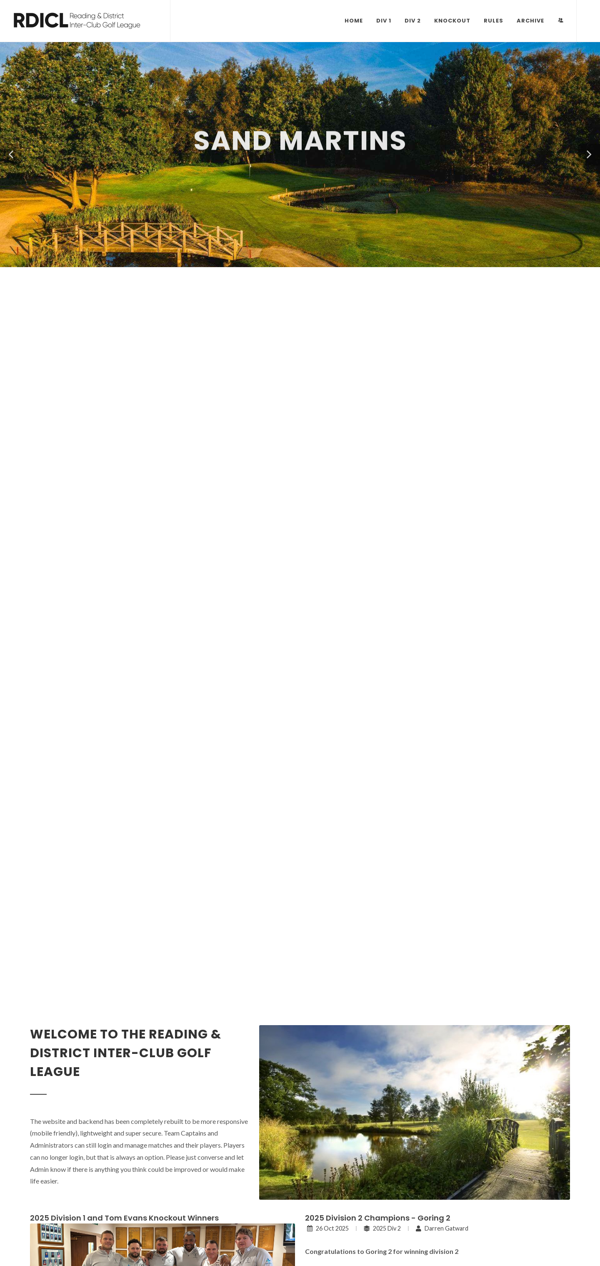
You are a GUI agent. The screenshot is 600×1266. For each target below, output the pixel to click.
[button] (11, 155)
